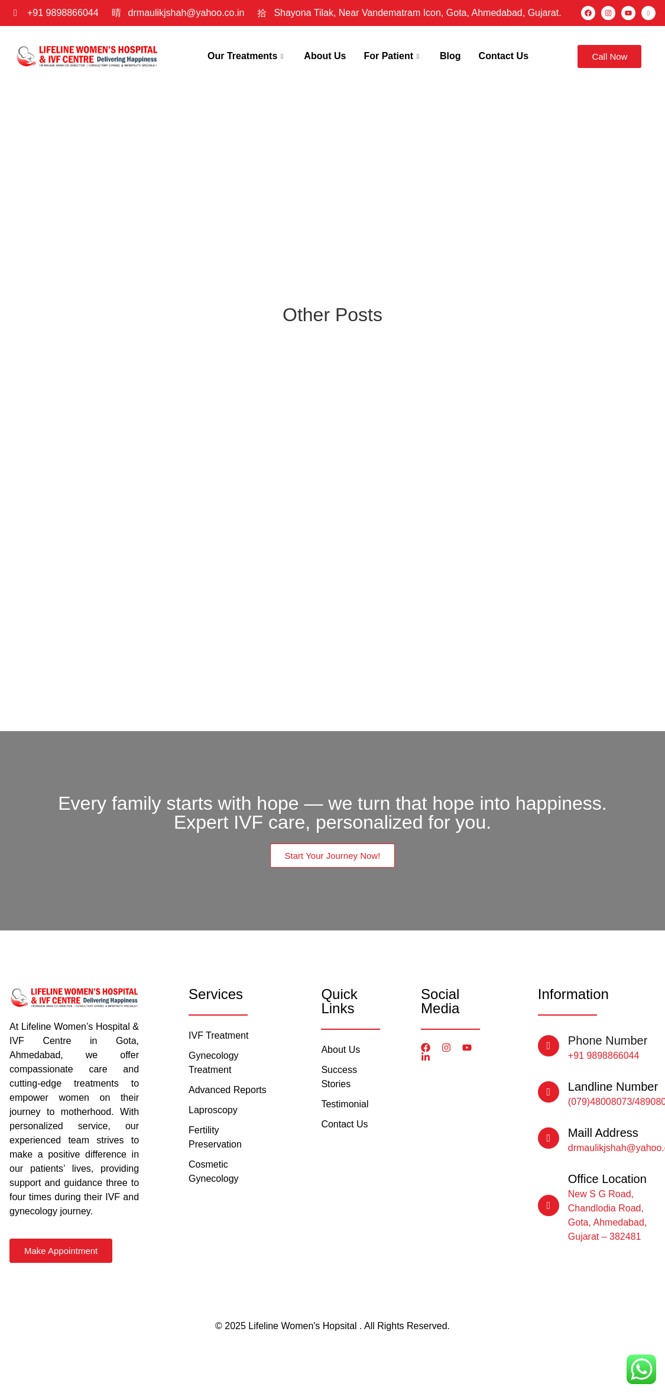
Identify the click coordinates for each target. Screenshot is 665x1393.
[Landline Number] (548, 1092)
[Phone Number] (548, 1045)
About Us (325, 56)
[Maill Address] (548, 1138)
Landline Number (613, 1086)
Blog (450, 56)
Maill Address (603, 1132)
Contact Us (503, 56)
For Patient (393, 56)
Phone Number (608, 1040)
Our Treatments (246, 56)
